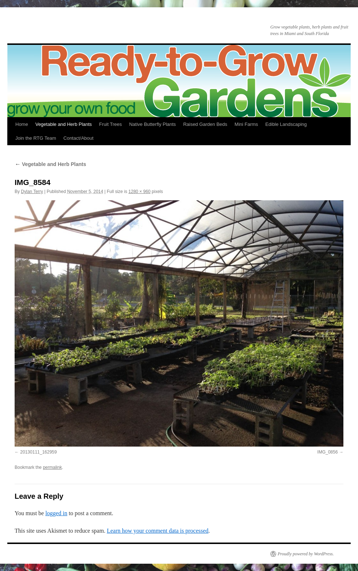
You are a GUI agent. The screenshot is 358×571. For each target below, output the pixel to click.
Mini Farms (246, 124)
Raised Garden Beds (205, 124)
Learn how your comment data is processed (157, 531)
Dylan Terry (32, 191)
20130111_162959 (38, 452)
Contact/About (79, 138)
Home (21, 124)
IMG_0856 (327, 452)
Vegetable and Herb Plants (63, 124)
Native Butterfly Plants (152, 124)
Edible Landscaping (285, 124)
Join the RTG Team (35, 138)
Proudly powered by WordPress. (306, 553)
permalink (52, 467)
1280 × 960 (140, 191)
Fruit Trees (110, 124)
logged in (56, 513)
